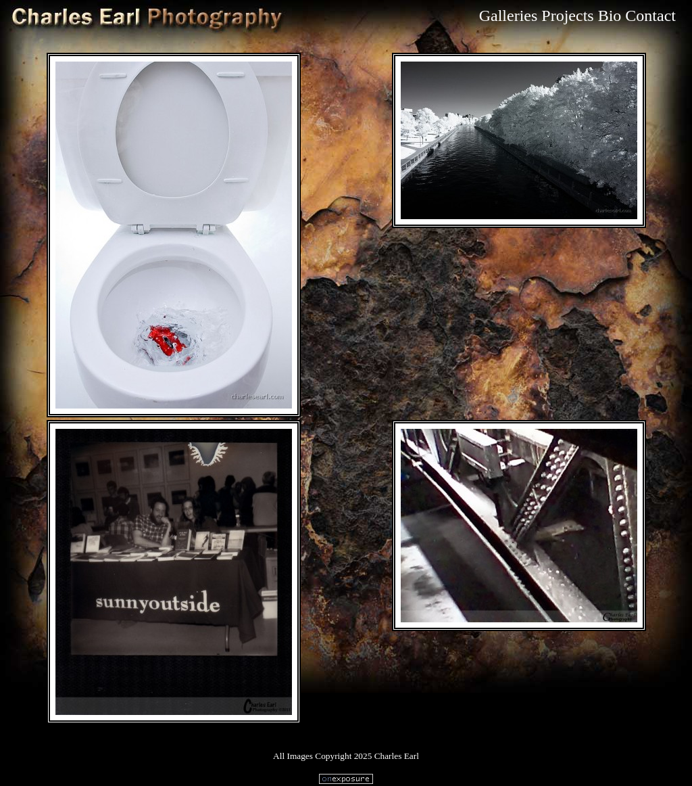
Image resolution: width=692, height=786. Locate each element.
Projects (567, 15)
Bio (610, 15)
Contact (650, 15)
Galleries (508, 15)
